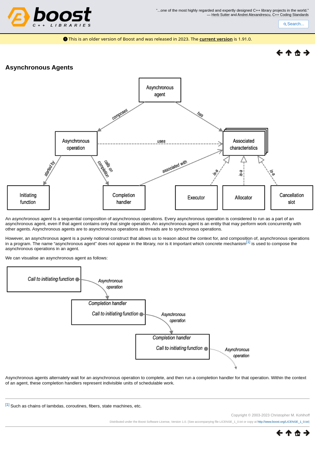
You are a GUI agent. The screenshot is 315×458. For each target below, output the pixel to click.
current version (216, 39)
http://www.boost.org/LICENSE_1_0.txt (283, 421)
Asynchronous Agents (39, 67)
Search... (293, 24)
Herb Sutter (221, 15)
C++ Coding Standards (290, 15)
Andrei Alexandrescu (253, 15)
